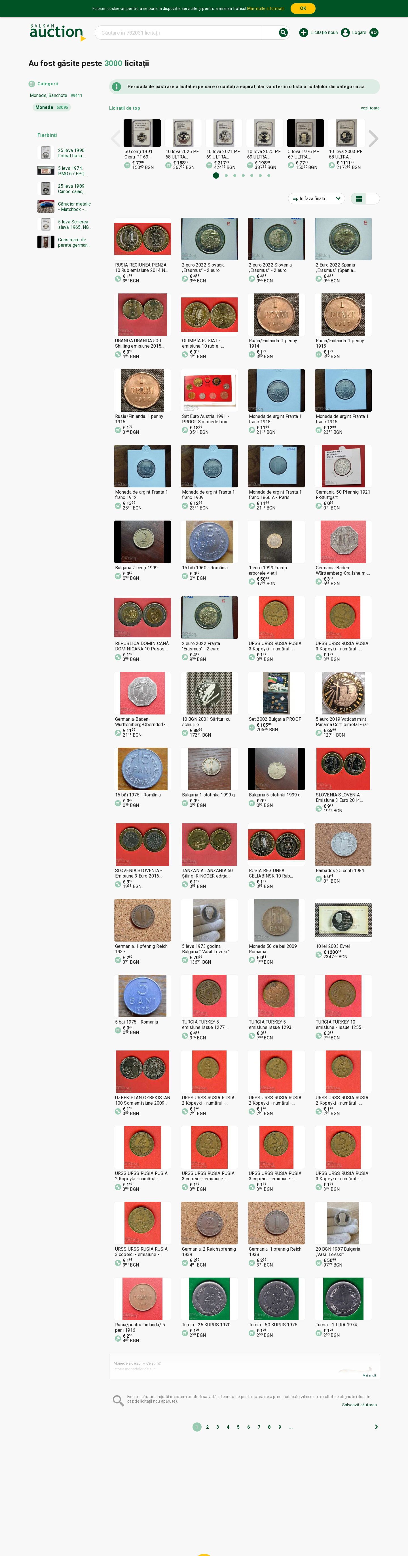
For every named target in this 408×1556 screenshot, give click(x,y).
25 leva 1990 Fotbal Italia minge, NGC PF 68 (73, 153)
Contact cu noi (211, 1538)
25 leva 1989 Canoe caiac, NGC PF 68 (71, 188)
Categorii (47, 83)
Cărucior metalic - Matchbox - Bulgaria (74, 206)
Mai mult (369, 1375)
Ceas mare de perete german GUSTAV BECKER (73, 242)
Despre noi (179, 1538)
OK (303, 8)
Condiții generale (232, 1527)
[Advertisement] (60, 362)
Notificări (153, 1538)
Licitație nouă (324, 32)
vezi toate (370, 108)
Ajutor (202, 1527)
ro (374, 32)
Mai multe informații (266, 8)
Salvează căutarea (359, 1405)
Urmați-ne (248, 1538)
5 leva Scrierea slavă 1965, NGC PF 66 (75, 224)
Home (159, 1527)
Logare (359, 32)
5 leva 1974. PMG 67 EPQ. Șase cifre (72, 171)
